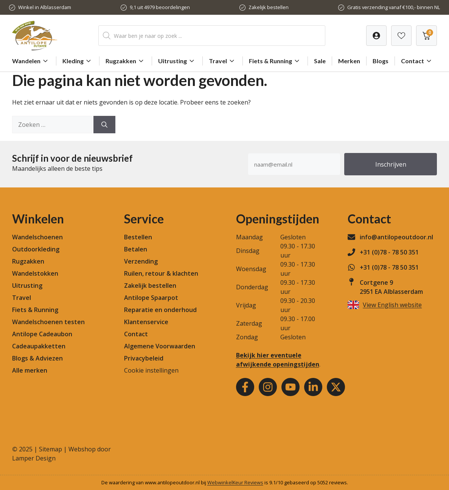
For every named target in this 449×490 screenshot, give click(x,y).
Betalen (135, 249)
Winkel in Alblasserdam (44, 7)
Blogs (380, 60)
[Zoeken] (104, 124)
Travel (222, 61)
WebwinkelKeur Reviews (235, 482)
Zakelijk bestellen (269, 7)
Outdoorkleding (35, 249)
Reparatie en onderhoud (160, 310)
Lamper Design (34, 458)
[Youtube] (290, 387)
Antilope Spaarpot (151, 297)
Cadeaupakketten (38, 346)
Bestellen (138, 237)
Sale (320, 60)
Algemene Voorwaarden (159, 346)
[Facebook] (245, 387)
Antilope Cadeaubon (42, 334)
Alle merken (29, 370)
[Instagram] (268, 387)
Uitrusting (177, 61)
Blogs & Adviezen (37, 358)
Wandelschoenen (37, 237)
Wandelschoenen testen (48, 322)
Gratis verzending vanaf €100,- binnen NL (393, 7)
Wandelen (31, 61)
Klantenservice (146, 322)
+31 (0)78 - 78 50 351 (389, 252)
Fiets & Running (275, 61)
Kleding (77, 61)
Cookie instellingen (151, 370)
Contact (417, 61)
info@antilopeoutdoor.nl (396, 237)
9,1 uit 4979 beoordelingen (160, 7)
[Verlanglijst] (376, 35)
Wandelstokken (35, 273)
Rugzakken (126, 61)
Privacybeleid (143, 358)
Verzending (141, 261)
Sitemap (50, 449)
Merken (349, 60)
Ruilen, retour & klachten (161, 273)
